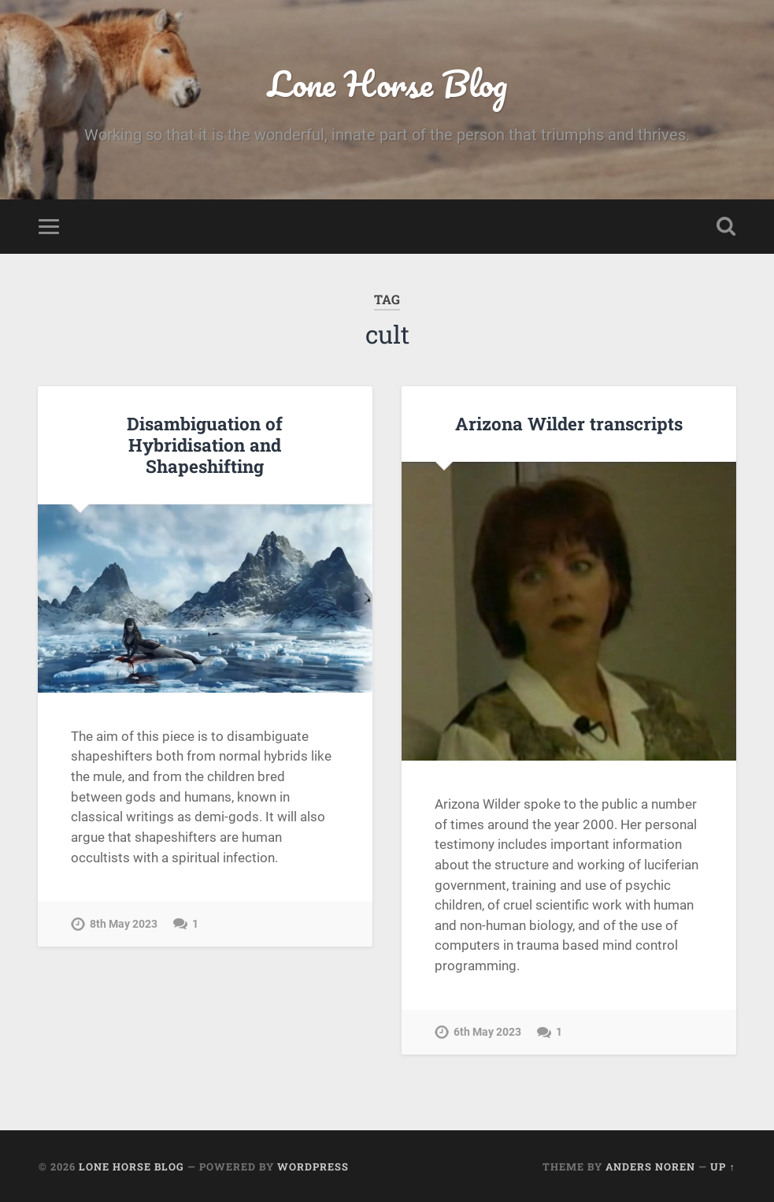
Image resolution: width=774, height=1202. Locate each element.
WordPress (313, 1166)
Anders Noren (650, 1166)
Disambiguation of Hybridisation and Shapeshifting (205, 444)
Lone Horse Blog (387, 83)
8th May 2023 (123, 924)
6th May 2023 (487, 1032)
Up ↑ (722, 1166)
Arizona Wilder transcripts (569, 423)
